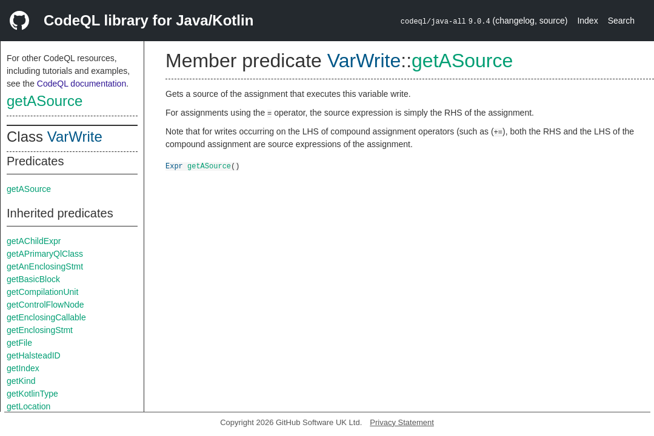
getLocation (28, 406)
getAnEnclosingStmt (45, 266)
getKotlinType (32, 393)
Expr (174, 165)
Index (587, 20)
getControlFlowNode (45, 304)
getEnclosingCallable (46, 317)
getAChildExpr (34, 241)
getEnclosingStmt (40, 330)
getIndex (23, 368)
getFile (19, 343)
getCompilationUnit (42, 292)
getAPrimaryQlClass (45, 254)
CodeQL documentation (81, 83)
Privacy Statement (402, 422)
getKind (21, 381)
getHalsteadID (34, 355)
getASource (44, 101)
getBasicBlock (33, 279)
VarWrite (74, 136)
